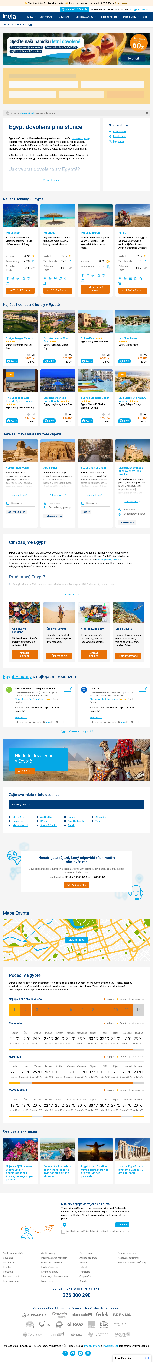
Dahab (71, 825)
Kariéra (83, 1262)
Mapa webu (47, 1281)
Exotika (7, 1267)
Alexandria (100, 817)
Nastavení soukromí (128, 1257)
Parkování (8, 1271)
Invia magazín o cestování (54, 1276)
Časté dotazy (48, 1253)
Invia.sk (87, 1345)
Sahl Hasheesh (76, 821)
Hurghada (18, 821)
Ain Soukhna (46, 817)
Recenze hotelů (11, 1276)
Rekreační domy (11, 1281)
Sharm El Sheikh (48, 825)
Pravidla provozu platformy (132, 1262)
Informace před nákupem (54, 1257)
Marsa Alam (19, 817)
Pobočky (84, 1267)
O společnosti (86, 1276)
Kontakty (84, 1281)
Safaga (71, 817)
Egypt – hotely (17, 676)
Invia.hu (96, 1345)
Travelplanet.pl (110, 1345)
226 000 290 (77, 1295)
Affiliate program (88, 1257)
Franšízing (84, 1271)
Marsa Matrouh (20, 825)
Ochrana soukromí (127, 1253)
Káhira (43, 821)
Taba (97, 821)
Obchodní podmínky (51, 1262)
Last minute (9, 1262)
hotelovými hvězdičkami (108, 559)
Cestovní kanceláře (13, 1253)
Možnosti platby (49, 1271)
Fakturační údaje (49, 1267)
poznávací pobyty (81, 138)
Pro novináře (86, 1253)
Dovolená (19, 24)
